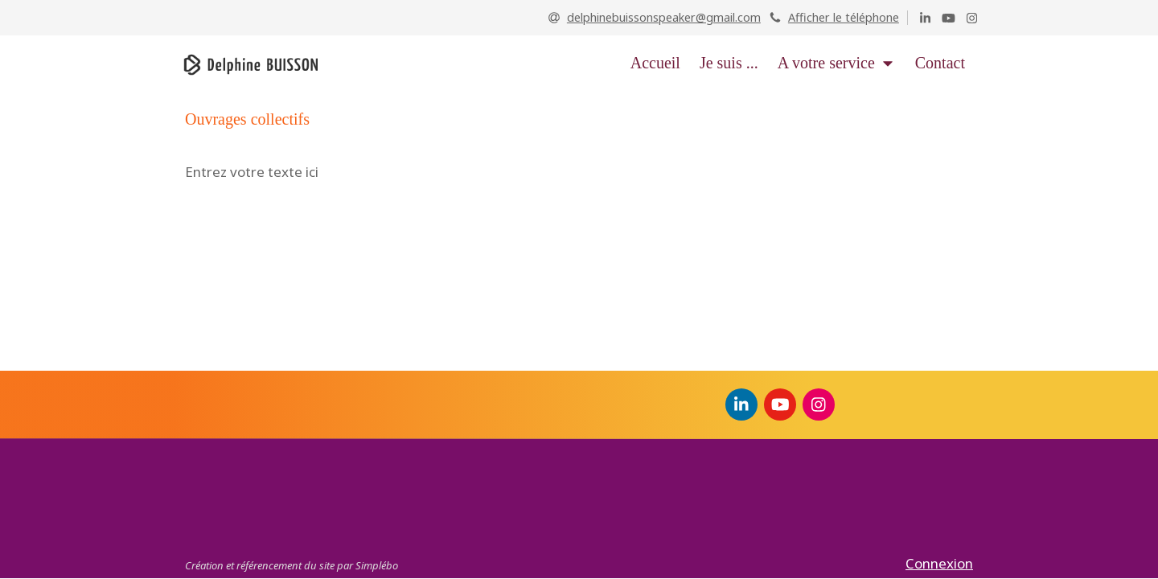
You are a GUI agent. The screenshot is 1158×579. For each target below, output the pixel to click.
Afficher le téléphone (843, 17)
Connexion (939, 563)
